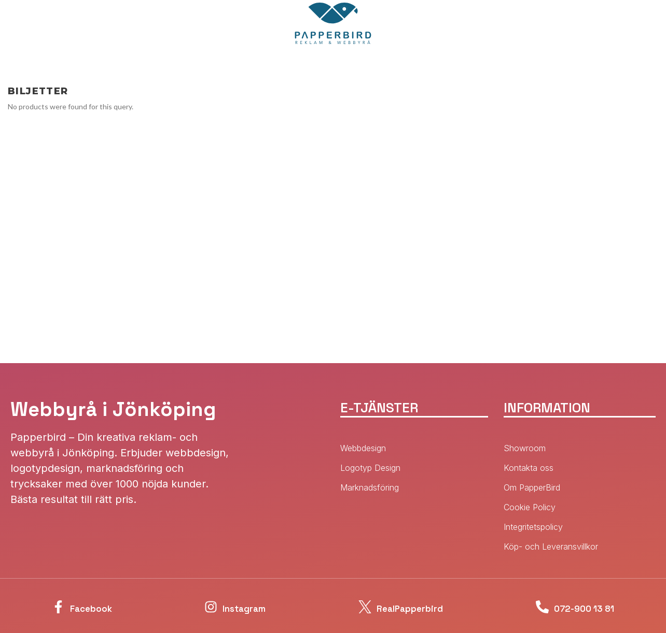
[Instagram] (191, 606)
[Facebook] (44, 606)
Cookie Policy (530, 507)
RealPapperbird (404, 607)
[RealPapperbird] (343, 606)
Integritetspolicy (533, 527)
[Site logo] (333, 22)
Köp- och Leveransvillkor (551, 546)
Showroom (525, 448)
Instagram (236, 607)
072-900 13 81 (582, 607)
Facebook (88, 607)
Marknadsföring (369, 487)
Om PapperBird (532, 487)
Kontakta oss (528, 468)
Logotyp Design (370, 468)
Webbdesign (363, 448)
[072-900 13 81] (525, 606)
